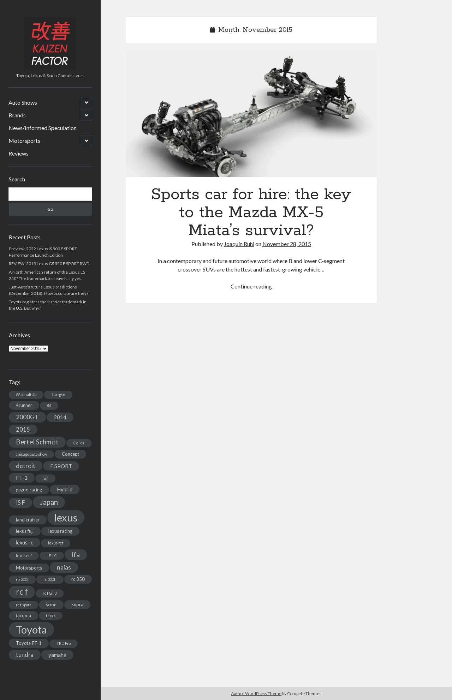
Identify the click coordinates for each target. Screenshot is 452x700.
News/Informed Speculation (42, 127)
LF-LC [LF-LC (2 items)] (52, 555)
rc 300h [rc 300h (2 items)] (49, 579)
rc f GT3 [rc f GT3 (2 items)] (49, 593)
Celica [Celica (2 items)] (78, 443)
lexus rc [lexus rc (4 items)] (24, 542)
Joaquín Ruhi (239, 243)
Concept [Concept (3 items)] (70, 454)
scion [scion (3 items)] (51, 604)
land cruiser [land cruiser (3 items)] (28, 520)
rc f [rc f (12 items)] (22, 591)
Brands (17, 115)
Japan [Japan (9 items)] (49, 502)
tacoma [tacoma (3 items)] (23, 615)
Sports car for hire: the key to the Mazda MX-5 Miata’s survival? (251, 114)
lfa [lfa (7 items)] (76, 555)
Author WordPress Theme (256, 693)
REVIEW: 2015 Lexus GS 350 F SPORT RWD (49, 263)
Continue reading (251, 286)
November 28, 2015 (286, 243)
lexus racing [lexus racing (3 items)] (60, 531)
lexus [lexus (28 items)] (65, 517)
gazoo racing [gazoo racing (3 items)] (29, 489)
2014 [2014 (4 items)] (60, 417)
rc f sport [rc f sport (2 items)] (23, 604)
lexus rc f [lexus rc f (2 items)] (24, 555)
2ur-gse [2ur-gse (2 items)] (58, 394)
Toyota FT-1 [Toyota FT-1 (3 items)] (29, 643)
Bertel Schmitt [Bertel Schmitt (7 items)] (37, 442)
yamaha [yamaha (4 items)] (57, 655)
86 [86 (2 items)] (49, 405)
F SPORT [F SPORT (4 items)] (61, 466)
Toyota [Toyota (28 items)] (31, 629)
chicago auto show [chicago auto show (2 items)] (31, 454)
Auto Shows (22, 102)
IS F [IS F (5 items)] (20, 502)
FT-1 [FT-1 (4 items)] (22, 477)
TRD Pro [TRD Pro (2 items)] (63, 643)
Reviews (18, 153)
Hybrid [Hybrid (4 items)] (64, 489)
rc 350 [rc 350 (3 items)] (78, 579)
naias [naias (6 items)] (64, 567)
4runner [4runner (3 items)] (24, 405)
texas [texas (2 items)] (50, 615)
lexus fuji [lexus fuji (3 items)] (25, 531)
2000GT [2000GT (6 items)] (27, 417)
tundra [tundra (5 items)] (25, 654)
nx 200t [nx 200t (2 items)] (22, 579)
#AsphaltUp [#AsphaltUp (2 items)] (26, 394)
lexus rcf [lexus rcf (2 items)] (55, 543)
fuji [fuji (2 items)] (45, 478)
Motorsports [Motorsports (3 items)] (29, 568)
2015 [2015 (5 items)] (23, 429)
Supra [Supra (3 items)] (77, 604)
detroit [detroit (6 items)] (25, 465)
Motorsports (24, 140)
